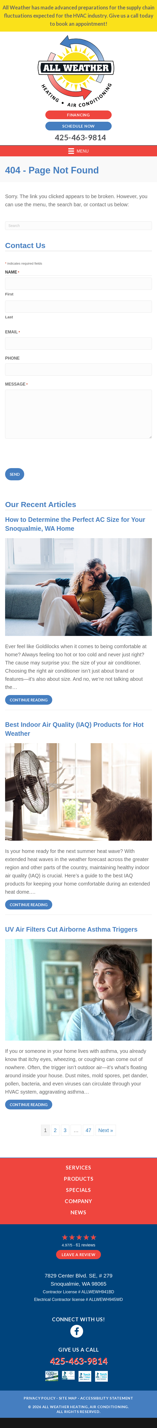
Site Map (68, 1398)
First (9, 294)
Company (78, 1201)
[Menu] (78, 151)
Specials (78, 1190)
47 (88, 1130)
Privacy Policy (40, 1398)
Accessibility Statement (106, 1398)
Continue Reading (31, 699)
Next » (105, 1130)
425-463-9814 (78, 1360)
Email (12, 332)
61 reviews (85, 1245)
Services (78, 1167)
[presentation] (44, 453)
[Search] (78, 225)
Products (79, 1179)
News (78, 1212)
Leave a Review (79, 1254)
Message (16, 384)
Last (9, 317)
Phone (12, 358)
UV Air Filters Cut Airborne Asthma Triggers (71, 929)
